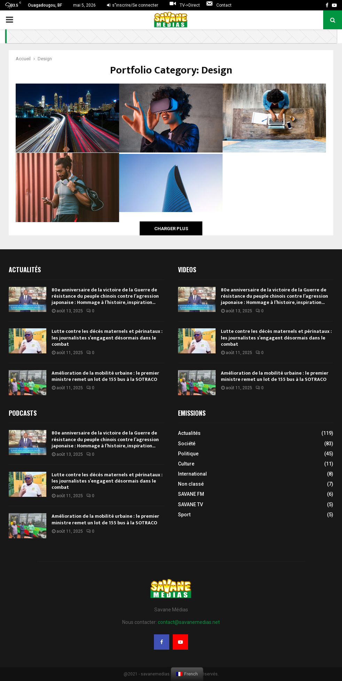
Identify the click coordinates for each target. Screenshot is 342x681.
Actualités (189, 433)
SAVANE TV (190, 504)
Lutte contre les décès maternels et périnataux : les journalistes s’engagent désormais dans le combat (107, 337)
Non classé (191, 484)
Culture (186, 464)
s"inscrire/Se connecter (132, 5)
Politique (188, 453)
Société (186, 443)
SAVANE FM (191, 494)
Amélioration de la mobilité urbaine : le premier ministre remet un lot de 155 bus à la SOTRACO (105, 376)
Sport (184, 514)
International (192, 474)
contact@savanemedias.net (189, 622)
